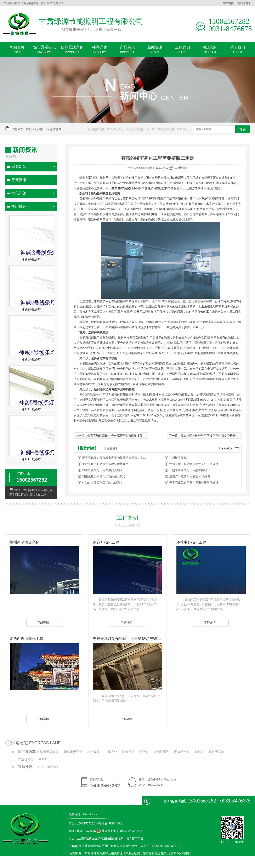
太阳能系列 (161, 752)
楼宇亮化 (99, 51)
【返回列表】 (226, 448)
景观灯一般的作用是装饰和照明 (189, 476)
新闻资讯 (155, 51)
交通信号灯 (26, 759)
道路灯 (144, 752)
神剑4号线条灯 (31, 459)
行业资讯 (18, 180)
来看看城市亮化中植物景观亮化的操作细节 (114, 435)
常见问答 (18, 193)
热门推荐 (18, 206)
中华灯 (43, 759)
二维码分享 (181, 167)
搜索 (242, 129)
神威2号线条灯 (31, 309)
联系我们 (244, 3)
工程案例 (182, 51)
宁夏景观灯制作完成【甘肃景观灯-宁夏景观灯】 (127, 639)
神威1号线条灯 (31, 359)
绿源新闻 (56, 129)
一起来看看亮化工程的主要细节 (189, 470)
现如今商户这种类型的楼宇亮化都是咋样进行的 (211, 435)
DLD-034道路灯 (47, 766)
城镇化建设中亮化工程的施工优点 (104, 476)
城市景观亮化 (44, 51)
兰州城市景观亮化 (163, 129)
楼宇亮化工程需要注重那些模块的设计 (194, 482)
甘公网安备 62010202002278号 (119, 831)
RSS (112, 823)
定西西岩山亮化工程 (26, 639)
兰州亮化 (182, 129)
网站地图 (228, 3)
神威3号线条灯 (31, 259)
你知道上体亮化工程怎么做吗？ (102, 482)
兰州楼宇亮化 (115, 129)
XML (120, 823)
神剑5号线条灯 (31, 409)
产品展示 (127, 51)
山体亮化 (111, 752)
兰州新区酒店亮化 (24, 542)
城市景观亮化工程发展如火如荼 (102, 470)
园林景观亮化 (72, 51)
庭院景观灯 (217, 752)
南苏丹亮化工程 (106, 542)
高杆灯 (199, 752)
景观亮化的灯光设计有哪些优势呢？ (105, 464)
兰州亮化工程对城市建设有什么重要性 (194, 464)
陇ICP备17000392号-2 (166, 845)
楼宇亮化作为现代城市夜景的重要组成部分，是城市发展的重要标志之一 (115, 457)
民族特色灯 (182, 752)
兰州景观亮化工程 (137, 129)
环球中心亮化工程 (191, 542)
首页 (29, 129)
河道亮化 (210, 51)
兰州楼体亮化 (96, 129)
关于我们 (237, 51)
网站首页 (17, 51)
